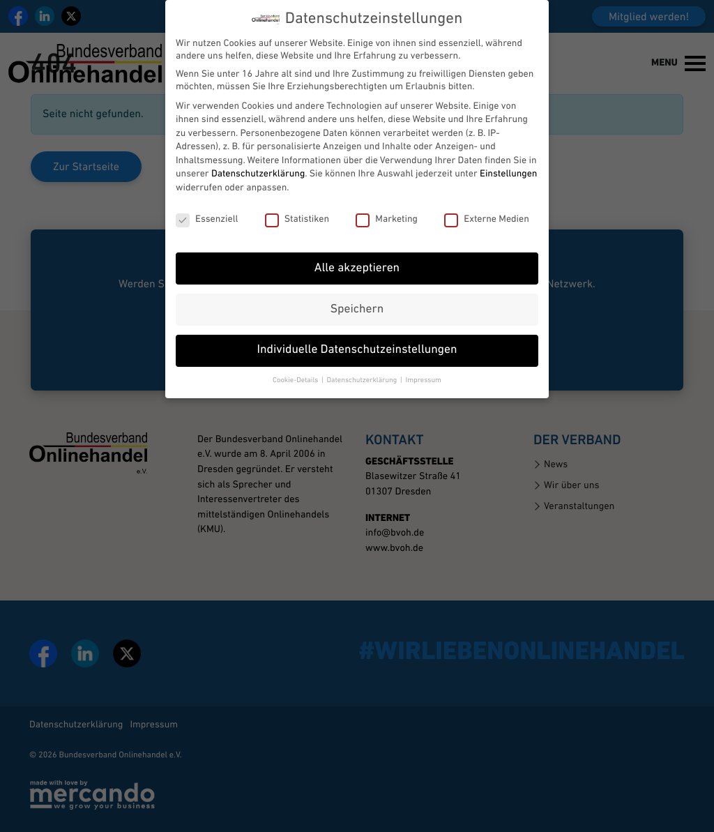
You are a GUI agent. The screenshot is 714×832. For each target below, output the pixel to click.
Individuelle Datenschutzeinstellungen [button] (357, 337)
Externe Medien (486, 205)
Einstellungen (508, 161)
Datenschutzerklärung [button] (363, 367)
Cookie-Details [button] (296, 367)
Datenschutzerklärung (258, 161)
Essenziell (207, 205)
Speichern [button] (357, 296)
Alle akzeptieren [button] (357, 255)
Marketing (387, 205)
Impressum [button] (423, 367)
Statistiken (297, 205)
